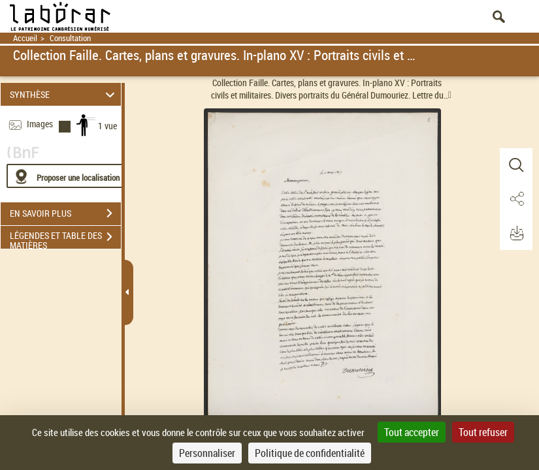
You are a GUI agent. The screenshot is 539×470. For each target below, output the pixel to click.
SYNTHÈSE (64, 94)
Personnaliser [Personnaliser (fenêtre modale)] (207, 453)
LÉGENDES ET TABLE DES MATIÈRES (65, 238)
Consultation (70, 38)
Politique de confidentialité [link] (310, 453)
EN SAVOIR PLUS (65, 213)
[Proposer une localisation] (69, 176)
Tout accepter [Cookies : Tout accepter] (411, 432)
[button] (516, 165)
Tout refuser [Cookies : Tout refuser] (483, 432)
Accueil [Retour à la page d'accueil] (25, 38)
